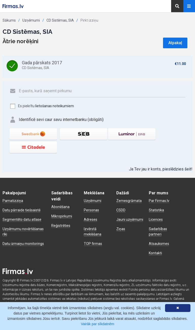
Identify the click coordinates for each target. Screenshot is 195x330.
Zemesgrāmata (129, 201)
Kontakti (155, 253)
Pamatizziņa (13, 201)
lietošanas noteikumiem (54, 106)
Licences (156, 219)
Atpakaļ (175, 42)
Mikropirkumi (61, 216)
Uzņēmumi (31, 20)
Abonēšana (60, 207)
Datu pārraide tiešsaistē (21, 210)
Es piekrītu (42, 106)
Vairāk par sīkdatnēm (97, 324)
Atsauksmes (159, 244)
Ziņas (120, 229)
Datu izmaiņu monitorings (23, 244)
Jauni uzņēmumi (129, 219)
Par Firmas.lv (159, 201)
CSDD (120, 210)
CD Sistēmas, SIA (60, 20)
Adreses (90, 219)
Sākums (9, 20)
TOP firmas (93, 244)
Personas (91, 210)
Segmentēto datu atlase (22, 219)
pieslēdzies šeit (176, 169)
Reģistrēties (60, 226)
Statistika (156, 210)
